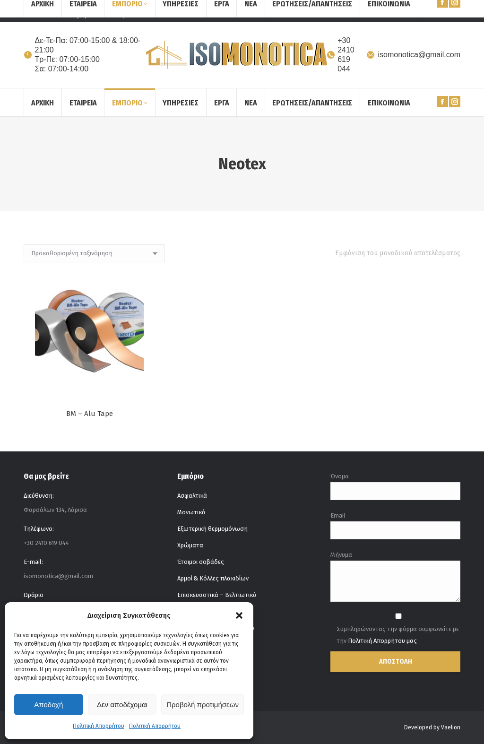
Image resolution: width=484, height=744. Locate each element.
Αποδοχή (48, 705)
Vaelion (450, 727)
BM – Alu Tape (89, 413)
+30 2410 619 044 (340, 54)
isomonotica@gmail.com (413, 55)
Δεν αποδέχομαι (122, 705)
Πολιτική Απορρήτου (98, 726)
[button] (239, 615)
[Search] (436, 11)
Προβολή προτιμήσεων (202, 705)
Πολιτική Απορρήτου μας (382, 640)
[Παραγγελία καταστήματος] (94, 253)
